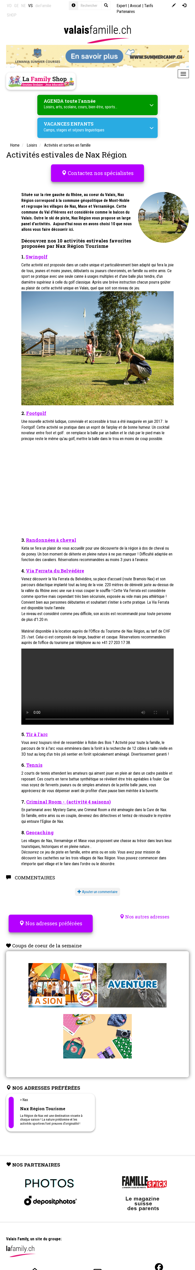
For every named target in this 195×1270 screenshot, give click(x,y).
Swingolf (36, 257)
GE (16, 5)
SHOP (12, 15)
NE (23, 5)
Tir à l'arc (37, 734)
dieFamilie (43, 5)
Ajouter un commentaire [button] (97, 892)
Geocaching (40, 832)
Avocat (135, 5)
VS (30, 5)
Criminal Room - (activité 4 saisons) (68, 802)
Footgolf (36, 413)
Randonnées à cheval (51, 540)
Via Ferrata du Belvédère (55, 571)
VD (9, 5)
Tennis (34, 765)
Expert (122, 5)
